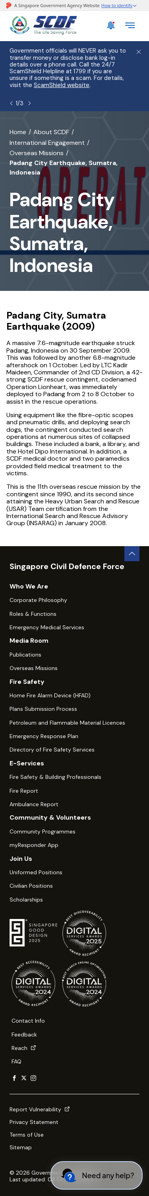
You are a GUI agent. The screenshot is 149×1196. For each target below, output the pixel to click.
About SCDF (51, 132)
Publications (25, 654)
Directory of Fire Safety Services (52, 749)
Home (18, 132)
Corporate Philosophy (38, 600)
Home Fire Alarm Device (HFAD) (50, 695)
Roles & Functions (33, 613)
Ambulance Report (34, 804)
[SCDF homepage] (43, 32)
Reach (24, 1048)
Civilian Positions (31, 885)
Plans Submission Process (43, 708)
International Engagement (47, 143)
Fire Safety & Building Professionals (55, 776)
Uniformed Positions (36, 872)
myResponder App (34, 845)
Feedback (24, 1034)
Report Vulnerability (40, 1109)
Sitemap (21, 1147)
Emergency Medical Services (47, 627)
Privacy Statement (34, 1122)
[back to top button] (131, 553)
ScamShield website (61, 85)
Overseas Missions (37, 153)
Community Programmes (42, 831)
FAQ (16, 1061)
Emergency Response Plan (44, 736)
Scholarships (26, 899)
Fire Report (24, 790)
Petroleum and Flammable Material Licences (67, 722)
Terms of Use (27, 1134)
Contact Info (28, 1020)
